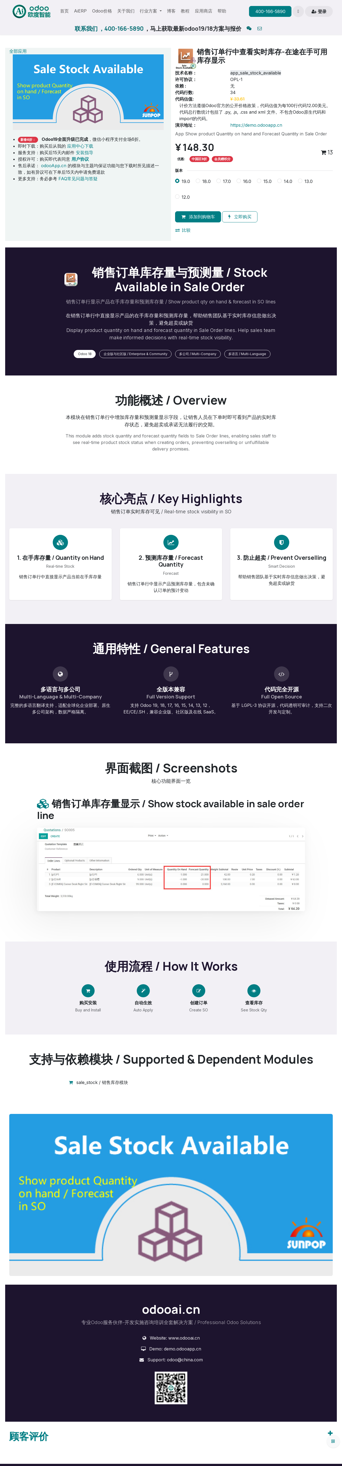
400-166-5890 (270, 11)
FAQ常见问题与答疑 (78, 178)
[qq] (249, 29)
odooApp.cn (53, 165)
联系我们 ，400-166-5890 (109, 28)
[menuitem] (64, 11)
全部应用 (18, 51)
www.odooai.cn (184, 1338)
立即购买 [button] (239, 216)
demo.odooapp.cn (182, 1349)
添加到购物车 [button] (198, 216)
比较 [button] (183, 230)
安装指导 (84, 152)
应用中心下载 (80, 146)
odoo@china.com (185, 1359)
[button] (298, 11)
